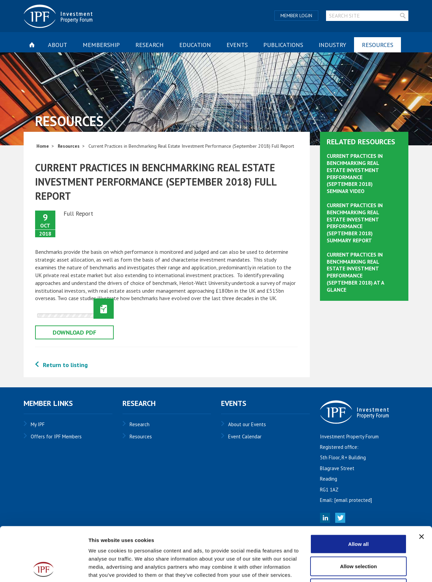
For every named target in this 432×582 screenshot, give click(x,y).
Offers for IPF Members (56, 436)
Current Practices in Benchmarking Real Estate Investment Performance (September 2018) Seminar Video (355, 173)
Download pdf (74, 332)
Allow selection (358, 515)
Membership (101, 45)
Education (195, 45)
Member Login (296, 16)
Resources (377, 45)
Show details (354, 569)
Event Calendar (245, 436)
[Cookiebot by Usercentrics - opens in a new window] (43, 569)
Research (149, 45)
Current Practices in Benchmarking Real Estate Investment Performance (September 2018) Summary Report (355, 223)
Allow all (358, 493)
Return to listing (65, 365)
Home (42, 146)
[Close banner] (421, 486)
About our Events (247, 424)
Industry (332, 45)
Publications (283, 45)
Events (237, 45)
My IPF (38, 424)
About (57, 45)
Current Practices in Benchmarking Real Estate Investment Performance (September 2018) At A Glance (355, 272)
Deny (358, 537)
